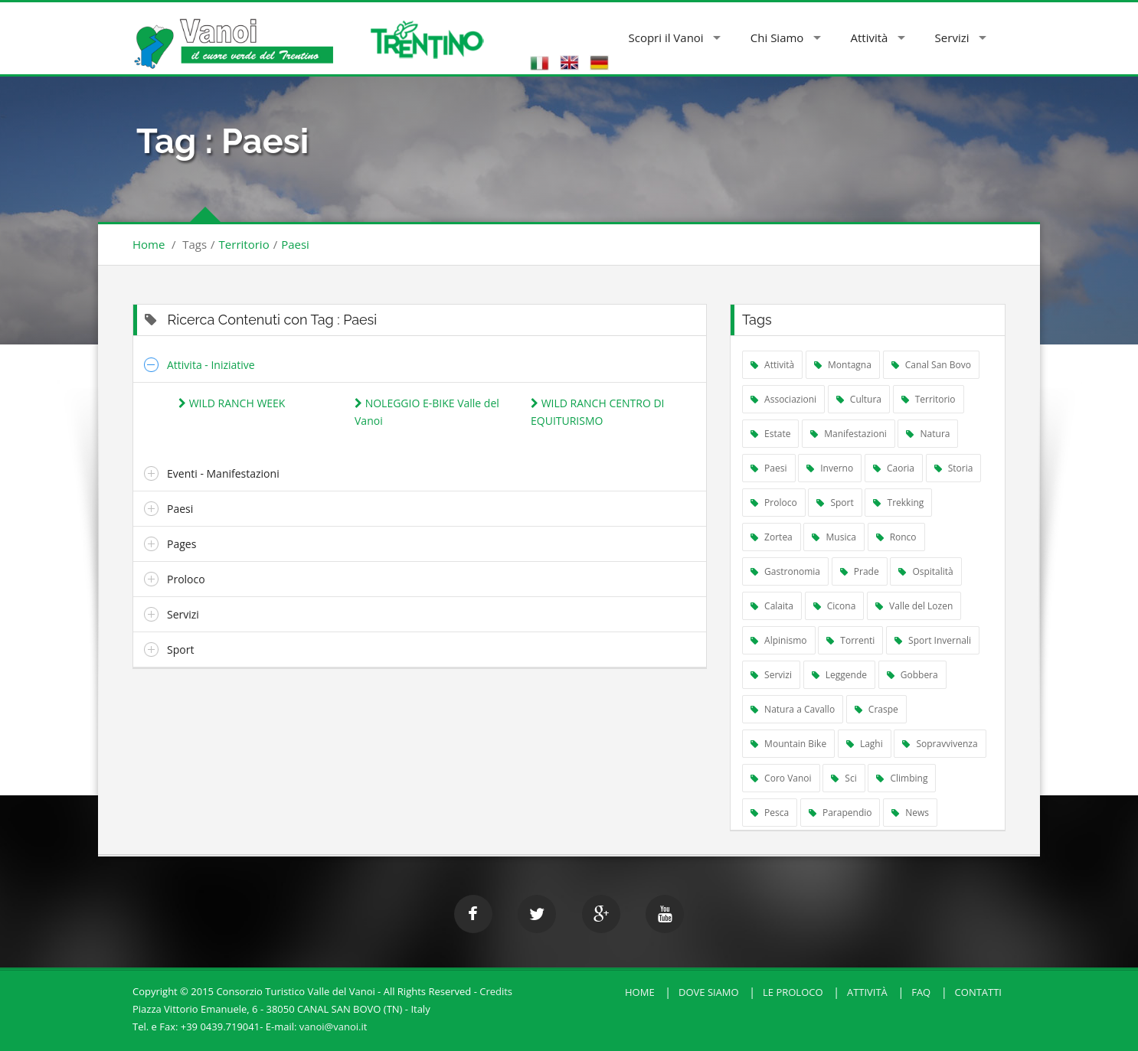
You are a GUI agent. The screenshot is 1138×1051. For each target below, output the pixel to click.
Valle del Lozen (914, 605)
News (910, 812)
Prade (859, 571)
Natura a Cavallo (792, 709)
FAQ (920, 992)
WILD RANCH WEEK (231, 403)
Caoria (893, 468)
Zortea (771, 536)
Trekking (898, 502)
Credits (495, 991)
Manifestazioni (848, 433)
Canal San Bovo (931, 364)
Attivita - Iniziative (211, 364)
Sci (843, 778)
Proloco (186, 579)
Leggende (839, 674)
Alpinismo (778, 640)
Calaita (771, 605)
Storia (953, 468)
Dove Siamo (709, 992)
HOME (640, 992)
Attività (869, 37)
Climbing (901, 778)
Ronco (896, 536)
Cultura (858, 399)
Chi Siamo (777, 37)
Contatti (978, 992)
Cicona (834, 605)
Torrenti (850, 640)
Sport (180, 649)
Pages (181, 544)
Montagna (842, 364)
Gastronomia (785, 571)
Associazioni (783, 399)
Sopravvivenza (939, 743)
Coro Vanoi (781, 778)
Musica (833, 536)
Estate (770, 433)
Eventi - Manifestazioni (223, 473)
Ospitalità (925, 571)
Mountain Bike (788, 743)
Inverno (829, 468)
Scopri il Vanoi (665, 37)
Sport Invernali (932, 640)
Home (148, 244)
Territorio (244, 244)
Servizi (952, 37)
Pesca (769, 812)
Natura (928, 433)
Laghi (864, 743)
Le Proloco (793, 992)
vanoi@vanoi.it (333, 1026)
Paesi (295, 244)
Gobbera (912, 674)
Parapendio (840, 812)
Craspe (876, 709)
